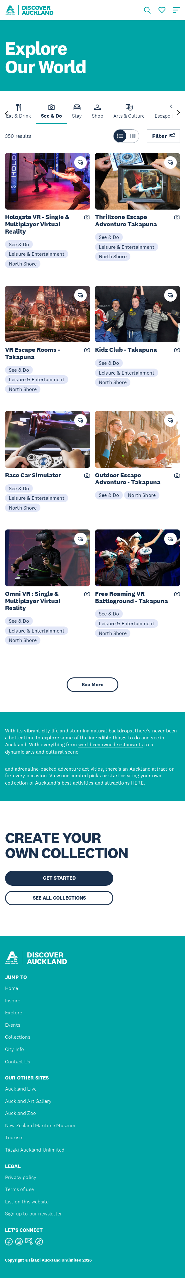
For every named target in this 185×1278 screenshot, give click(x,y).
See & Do (19, 244)
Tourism (14, 1137)
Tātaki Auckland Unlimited (34, 1150)
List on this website (27, 1201)
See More (93, 684)
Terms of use (19, 1189)
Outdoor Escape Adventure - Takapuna (127, 479)
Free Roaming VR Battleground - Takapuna (131, 597)
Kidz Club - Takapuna (126, 349)
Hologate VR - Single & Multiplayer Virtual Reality (37, 224)
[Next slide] (178, 113)
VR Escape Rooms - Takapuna (32, 353)
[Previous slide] (6, 113)
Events (12, 1025)
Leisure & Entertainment (36, 254)
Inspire (12, 1000)
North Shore (23, 263)
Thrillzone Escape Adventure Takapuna (126, 220)
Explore (13, 1012)
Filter (163, 135)
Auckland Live (21, 1088)
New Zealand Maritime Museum (40, 1125)
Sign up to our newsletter (33, 1213)
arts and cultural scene (52, 752)
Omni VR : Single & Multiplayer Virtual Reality (32, 601)
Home (11, 988)
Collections (17, 1037)
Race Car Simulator (33, 475)
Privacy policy (20, 1177)
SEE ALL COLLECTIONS (59, 898)
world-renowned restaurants (110, 744)
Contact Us (17, 1061)
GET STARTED (59, 878)
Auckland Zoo (20, 1113)
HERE (137, 783)
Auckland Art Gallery (28, 1101)
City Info (14, 1049)
